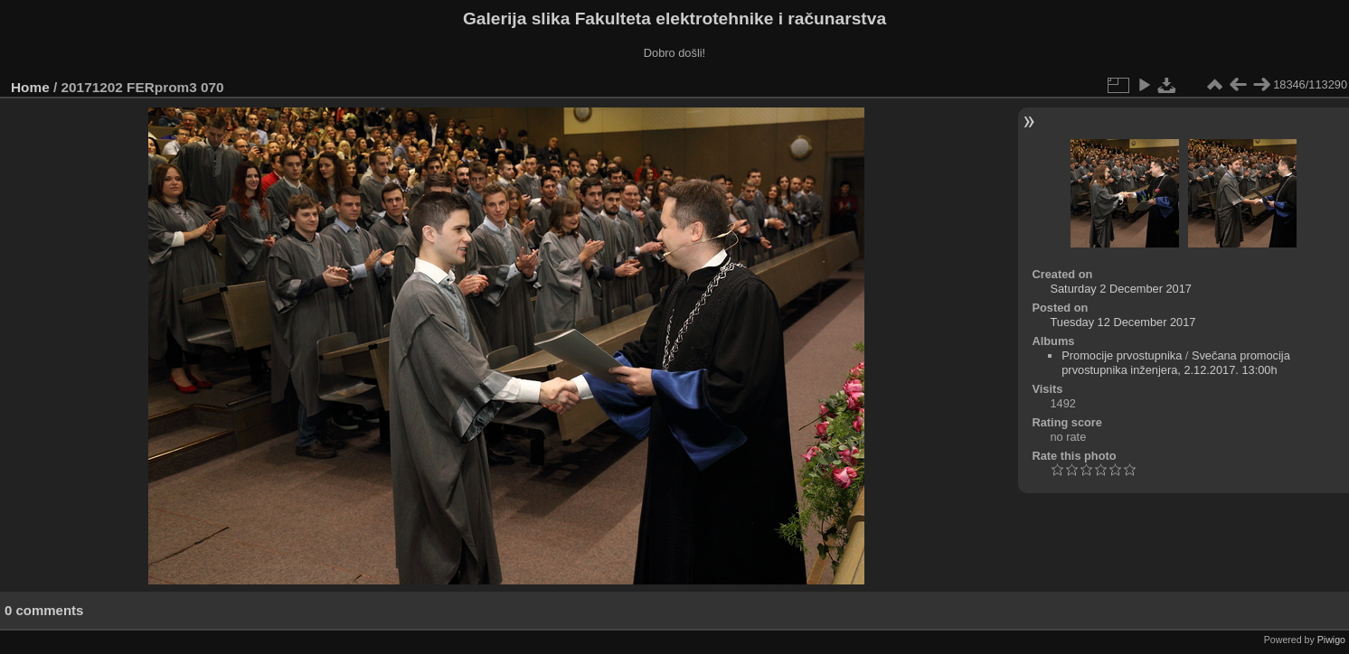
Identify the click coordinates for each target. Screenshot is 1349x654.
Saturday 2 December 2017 (1121, 288)
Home (30, 87)
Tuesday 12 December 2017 (1122, 322)
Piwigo (1331, 639)
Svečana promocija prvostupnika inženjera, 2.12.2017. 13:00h (1175, 363)
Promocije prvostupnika (1121, 355)
